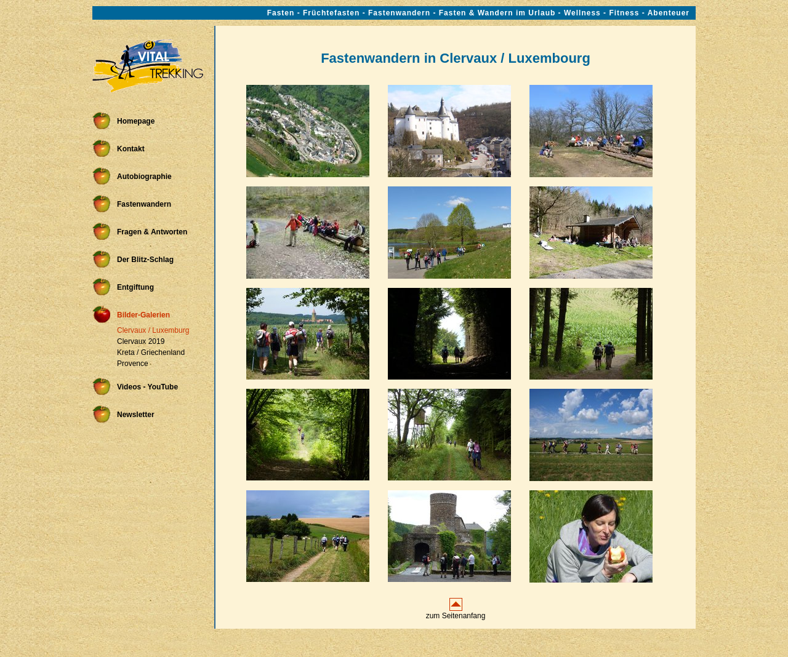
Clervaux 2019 (140, 341)
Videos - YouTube (147, 387)
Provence (132, 363)
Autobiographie (144, 176)
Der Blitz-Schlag (145, 259)
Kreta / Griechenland (151, 352)
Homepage (136, 121)
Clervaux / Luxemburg (153, 330)
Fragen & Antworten (152, 232)
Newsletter (136, 414)
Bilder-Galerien (143, 315)
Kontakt (131, 149)
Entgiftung (135, 287)
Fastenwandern (144, 204)
